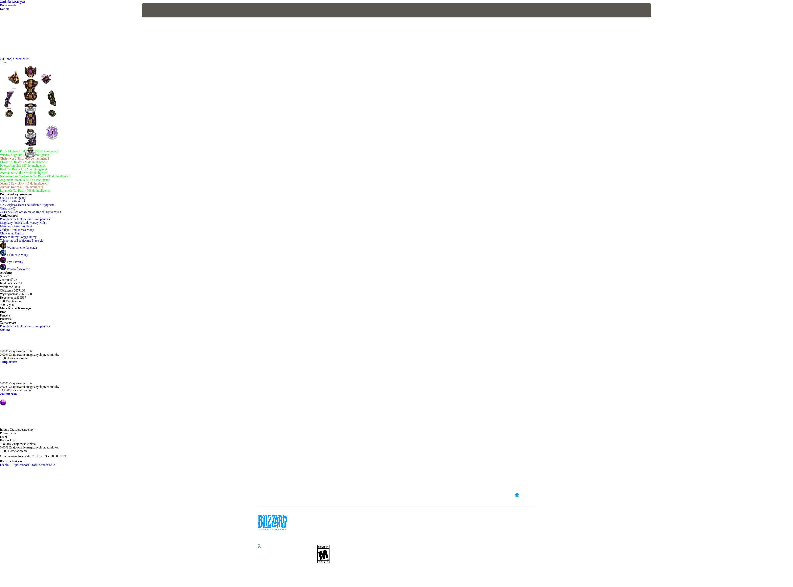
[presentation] (156, 10)
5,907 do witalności (12, 201)
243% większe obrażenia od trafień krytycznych (30, 212)
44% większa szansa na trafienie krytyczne (27, 205)
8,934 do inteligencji (13, 197)
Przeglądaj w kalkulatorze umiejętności (27, 219)
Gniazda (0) (7, 208)
